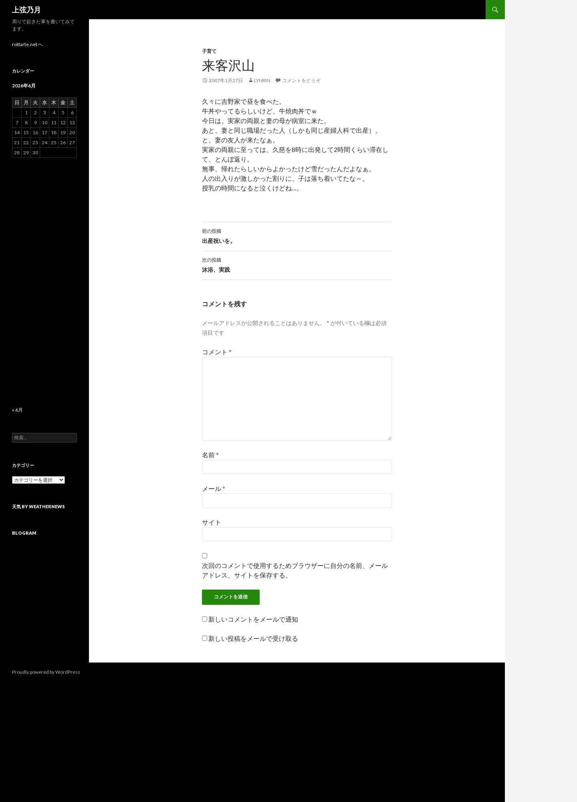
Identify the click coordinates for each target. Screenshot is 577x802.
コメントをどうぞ (301, 80)
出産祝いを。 (297, 235)
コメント (217, 352)
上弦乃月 (26, 9)
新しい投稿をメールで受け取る (253, 638)
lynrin (262, 80)
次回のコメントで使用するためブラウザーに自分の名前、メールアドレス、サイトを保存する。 (295, 570)
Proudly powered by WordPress (46, 672)
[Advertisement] (44, 282)
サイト (211, 522)
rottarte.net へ (27, 44)
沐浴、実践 (297, 264)
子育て (209, 51)
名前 (210, 455)
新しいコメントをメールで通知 (253, 619)
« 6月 (17, 410)
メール (213, 488)
